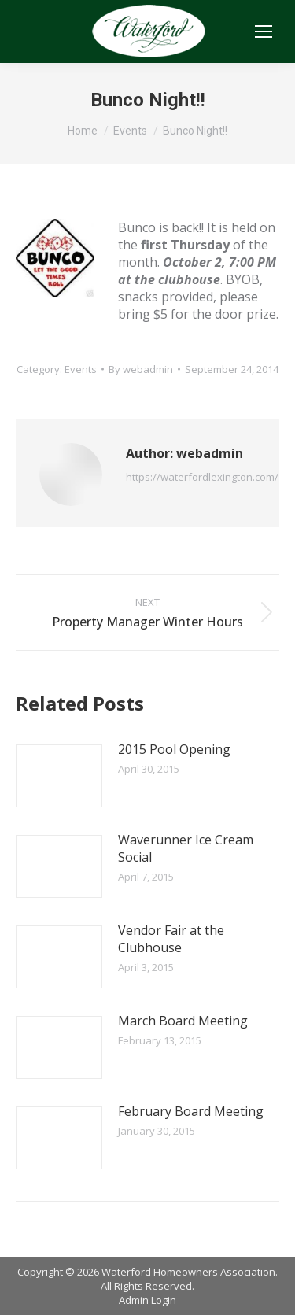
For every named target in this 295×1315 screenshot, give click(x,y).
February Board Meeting (191, 1111)
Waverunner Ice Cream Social (185, 848)
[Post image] (59, 775)
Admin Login (147, 1300)
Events (81, 369)
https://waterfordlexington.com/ (202, 477)
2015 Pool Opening (174, 749)
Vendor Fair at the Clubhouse (171, 939)
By (141, 369)
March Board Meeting (183, 1020)
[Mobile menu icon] (263, 31)
